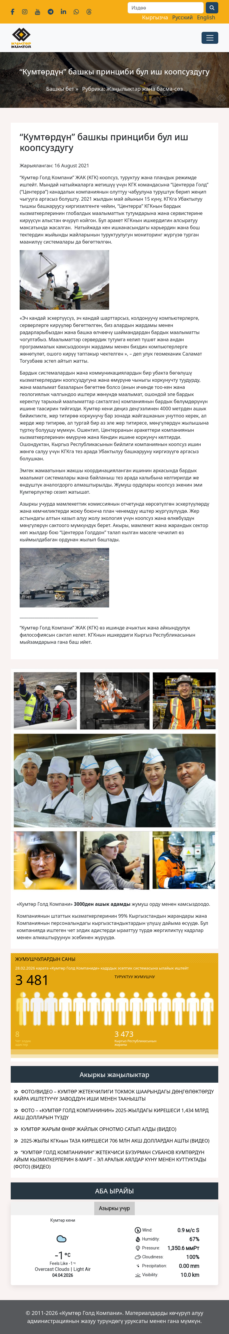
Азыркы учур (114, 1208)
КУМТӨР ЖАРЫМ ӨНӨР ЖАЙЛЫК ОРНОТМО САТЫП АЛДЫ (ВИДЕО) (98, 1129)
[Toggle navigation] (210, 38)
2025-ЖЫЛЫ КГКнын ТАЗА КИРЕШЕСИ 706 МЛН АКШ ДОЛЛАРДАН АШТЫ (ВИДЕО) (115, 1140)
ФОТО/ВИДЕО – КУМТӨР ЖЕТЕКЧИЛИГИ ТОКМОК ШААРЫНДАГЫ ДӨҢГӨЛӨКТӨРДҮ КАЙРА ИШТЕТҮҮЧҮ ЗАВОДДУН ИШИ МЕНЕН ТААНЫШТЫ (114, 1095)
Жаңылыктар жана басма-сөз (144, 88)
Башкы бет (61, 88)
